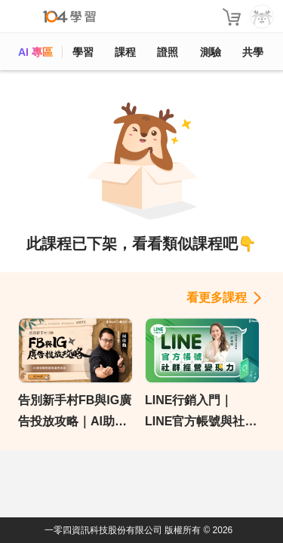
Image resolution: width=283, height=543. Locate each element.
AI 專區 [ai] (35, 52)
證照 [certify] (167, 52)
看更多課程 (216, 297)
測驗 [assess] (210, 52)
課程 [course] (125, 52)
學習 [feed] (83, 52)
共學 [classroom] (252, 52)
